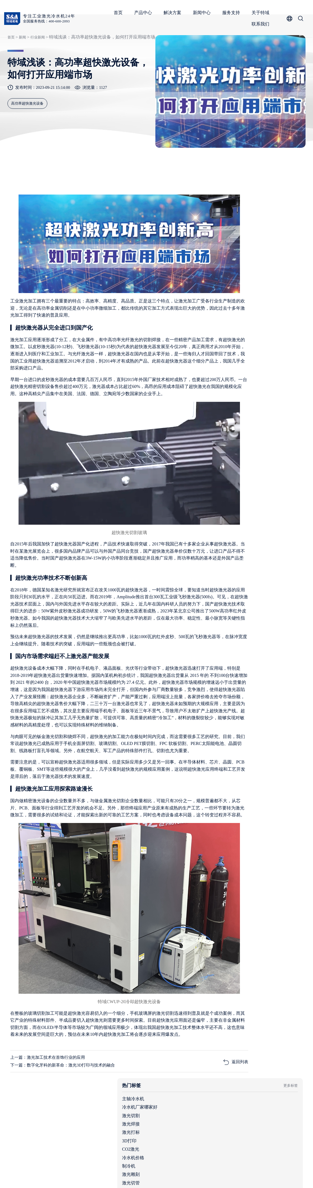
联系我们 (262, 24)
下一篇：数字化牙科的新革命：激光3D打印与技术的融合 (67, 1086)
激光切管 (226, 316)
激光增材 (226, 325)
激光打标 (226, 266)
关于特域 (262, 12)
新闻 (21, 59)
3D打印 (224, 274)
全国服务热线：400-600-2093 (49, 21)
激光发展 (226, 342)
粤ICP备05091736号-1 (123, 1175)
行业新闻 (36, 59)
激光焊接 (226, 257)
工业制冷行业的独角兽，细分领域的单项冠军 (275, 415)
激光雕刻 (226, 308)
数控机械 (226, 333)
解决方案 (174, 12)
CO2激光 (225, 283)
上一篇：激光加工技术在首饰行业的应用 (51, 1078)
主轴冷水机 (228, 232)
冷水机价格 (228, 291)
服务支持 (232, 12)
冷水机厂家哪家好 (235, 241)
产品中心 (144, 12)
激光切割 (226, 249)
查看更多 (287, 365)
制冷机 (224, 299)
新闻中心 (203, 12)
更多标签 (287, 219)
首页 (119, 12)
